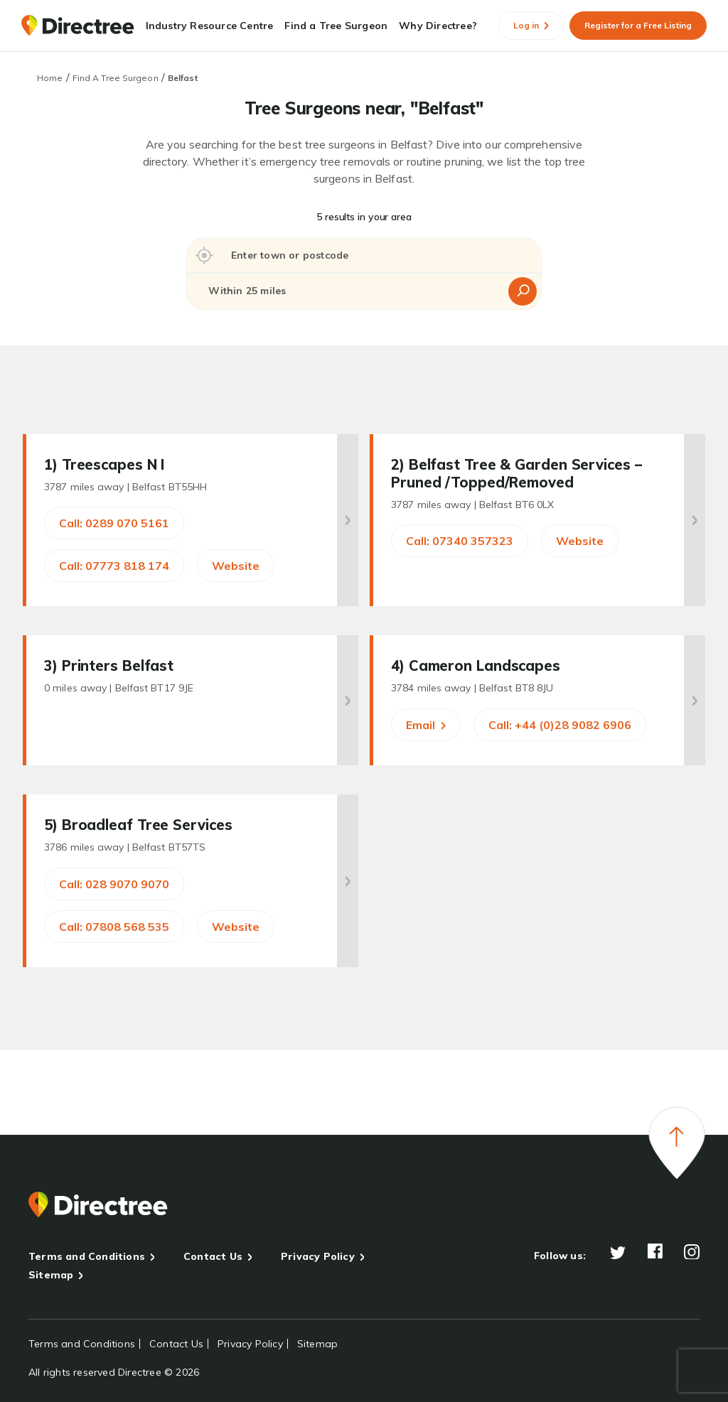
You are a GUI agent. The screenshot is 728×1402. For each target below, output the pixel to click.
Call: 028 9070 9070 (114, 884)
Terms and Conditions (86, 1256)
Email (426, 725)
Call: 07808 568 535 (114, 927)
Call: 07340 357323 (459, 541)
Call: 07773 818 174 (114, 566)
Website (235, 566)
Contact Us (212, 1256)
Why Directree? (438, 25)
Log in (531, 25)
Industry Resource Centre (210, 25)
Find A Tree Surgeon (116, 77)
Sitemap (50, 1274)
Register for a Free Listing (638, 25)
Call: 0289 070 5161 (114, 523)
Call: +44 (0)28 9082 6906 (559, 725)
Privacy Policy (318, 1256)
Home (50, 77)
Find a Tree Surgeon (335, 25)
